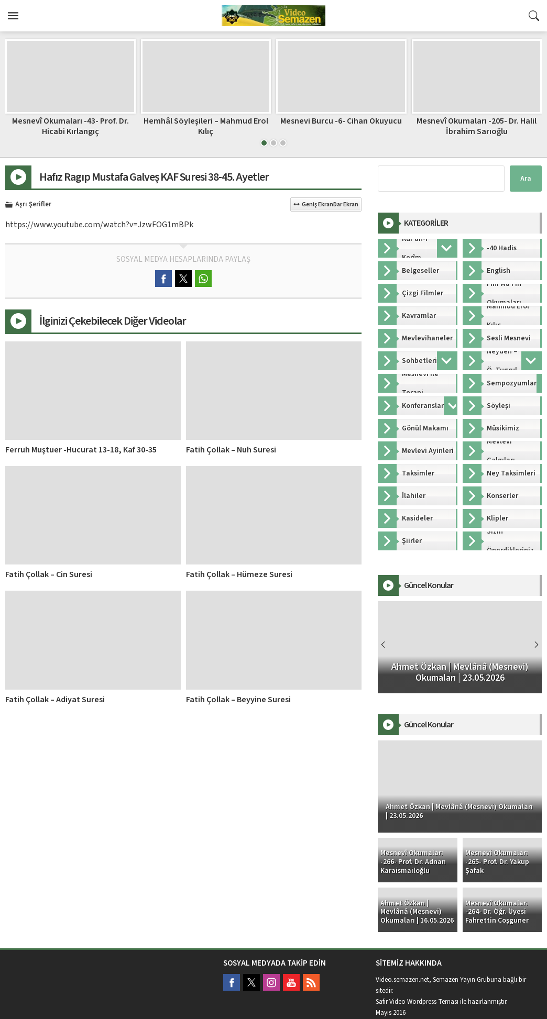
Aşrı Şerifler (33, 204)
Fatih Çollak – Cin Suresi (48, 574)
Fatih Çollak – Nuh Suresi (231, 450)
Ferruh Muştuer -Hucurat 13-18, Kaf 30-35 (81, 450)
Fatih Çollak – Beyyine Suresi (238, 699)
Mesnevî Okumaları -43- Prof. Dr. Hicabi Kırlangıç (70, 126)
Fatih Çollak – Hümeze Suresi (239, 574)
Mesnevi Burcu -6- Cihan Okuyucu (341, 121)
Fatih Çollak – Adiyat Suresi (55, 699)
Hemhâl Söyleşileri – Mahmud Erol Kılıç (206, 126)
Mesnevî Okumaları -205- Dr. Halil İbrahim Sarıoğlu (477, 126)
